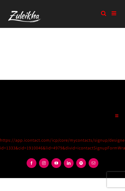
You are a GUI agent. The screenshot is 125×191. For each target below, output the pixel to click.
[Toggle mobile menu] (114, 13)
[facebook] (31, 163)
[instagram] (44, 163)
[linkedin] (69, 163)
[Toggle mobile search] (103, 13)
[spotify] (81, 163)
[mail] (93, 163)
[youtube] (56, 163)
